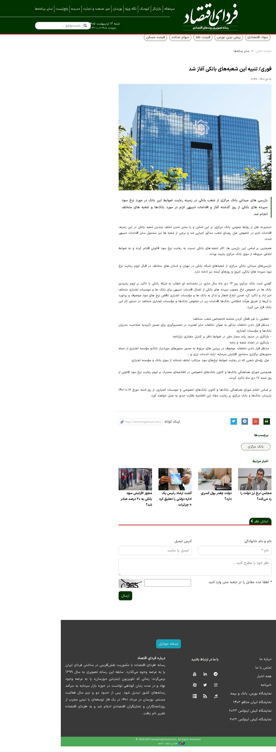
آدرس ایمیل (152, 546)
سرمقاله (169, 8)
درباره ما (235, 664)
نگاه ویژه (130, 8)
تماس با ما (233, 673)
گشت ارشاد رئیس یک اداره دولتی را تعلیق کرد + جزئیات (146, 504)
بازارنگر (156, 8)
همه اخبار (234, 682)
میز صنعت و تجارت (96, 8)
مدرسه (75, 8)
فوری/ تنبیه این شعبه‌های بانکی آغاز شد (199, 74)
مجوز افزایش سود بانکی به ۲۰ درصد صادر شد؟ (105, 504)
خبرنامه (235, 690)
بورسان (117, 8)
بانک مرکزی (225, 452)
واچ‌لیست (62, 8)
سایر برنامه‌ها (44, 8)
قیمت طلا (172, 42)
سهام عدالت (149, 42)
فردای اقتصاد (209, 16)
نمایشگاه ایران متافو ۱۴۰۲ (222, 707)
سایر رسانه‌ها (211, 56)
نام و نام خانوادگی (227, 546)
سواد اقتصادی (227, 42)
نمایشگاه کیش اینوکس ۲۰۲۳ (220, 716)
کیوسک (144, 8)
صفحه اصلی (233, 56)
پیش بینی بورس (198, 42)
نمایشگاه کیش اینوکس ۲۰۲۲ (220, 725)
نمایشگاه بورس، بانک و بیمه (220, 699)
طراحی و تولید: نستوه (141, 749)
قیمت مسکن (125, 42)
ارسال (95, 601)
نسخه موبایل (138, 649)
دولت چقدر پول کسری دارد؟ (185, 501)
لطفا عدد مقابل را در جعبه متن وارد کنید (209, 587)
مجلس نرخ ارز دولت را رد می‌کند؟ (225, 501)
